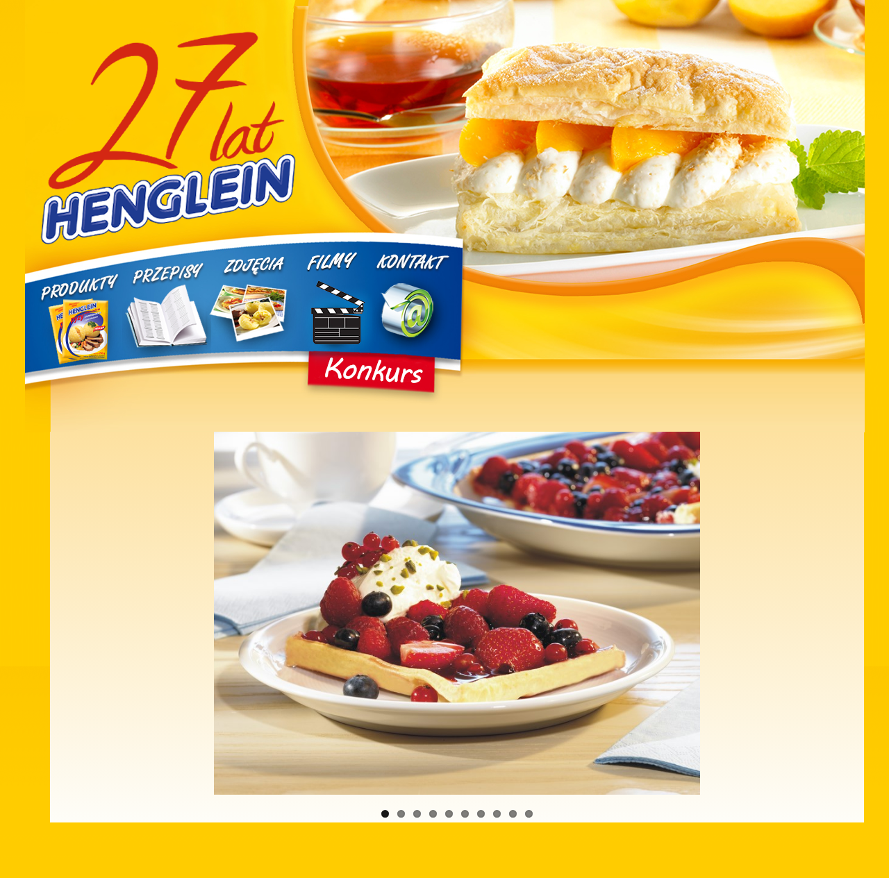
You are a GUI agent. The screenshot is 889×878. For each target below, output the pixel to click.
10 (529, 814)
